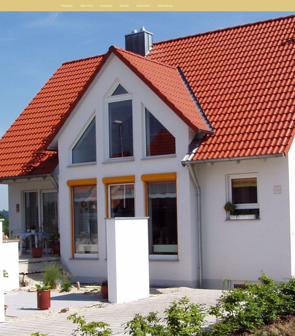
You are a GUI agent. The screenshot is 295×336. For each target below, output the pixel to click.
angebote (106, 5)
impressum (143, 5)
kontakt (124, 5)
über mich (86, 5)
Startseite (67, 5)
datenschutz (165, 5)
